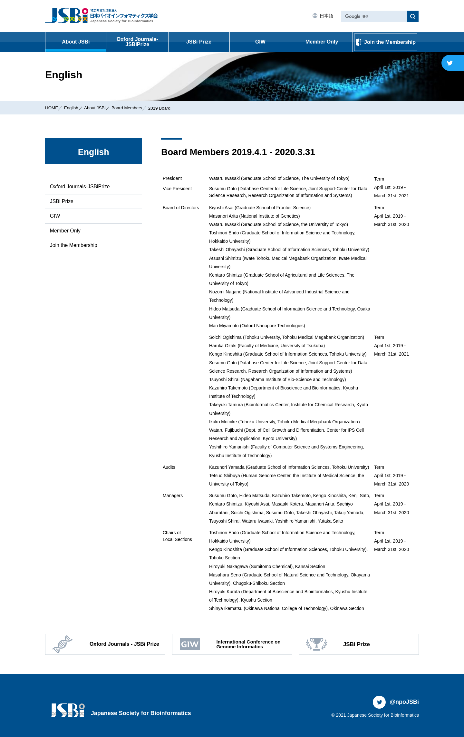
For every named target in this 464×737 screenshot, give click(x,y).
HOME (52, 107)
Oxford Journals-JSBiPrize (137, 41)
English (71, 107)
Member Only (321, 41)
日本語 (325, 15)
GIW (260, 41)
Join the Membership (74, 245)
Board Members (130, 107)
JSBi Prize (198, 41)
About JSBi (76, 41)
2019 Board (163, 108)
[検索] (373, 16)
